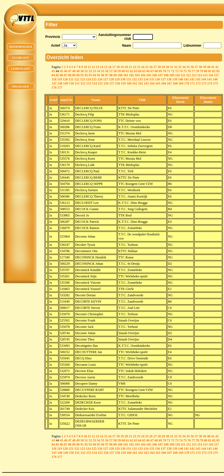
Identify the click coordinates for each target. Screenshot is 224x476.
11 (89, 67)
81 (209, 71)
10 (85, 67)
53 (94, 71)
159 (123, 83)
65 (143, 71)
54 (98, 71)
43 (53, 71)
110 (177, 75)
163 (146, 83)
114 (199, 75)
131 (128, 79)
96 (102, 75)
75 (185, 71)
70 (164, 71)
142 (192, 79)
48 (73, 71)
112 (188, 75)
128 (111, 79)
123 (82, 79)
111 (183, 75)
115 (205, 75)
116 (210, 75)
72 (172, 71)
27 (155, 67)
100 (119, 75)
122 (76, 79)
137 (163, 79)
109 (171, 75)
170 (186, 83)
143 (197, 79)
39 (204, 67)
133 (140, 79)
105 (148, 75)
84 (53, 75)
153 (88, 83)
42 (217, 67)
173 (203, 83)
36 (192, 67)
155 (100, 83)
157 (111, 83)
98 (111, 75)
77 (193, 71)
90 (78, 75)
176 (54, 87)
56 (106, 71)
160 (129, 83)
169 (180, 83)
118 (54, 79)
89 (73, 75)
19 (122, 67)
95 (98, 75)
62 (131, 71)
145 (209, 79)
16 (109, 67)
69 (160, 71)
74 (181, 71)
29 (163, 67)
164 (152, 83)
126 (99, 79)
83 (218, 71)
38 (200, 67)
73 (176, 71)
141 (186, 79)
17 (114, 67)
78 (197, 71)
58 (115, 71)
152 (82, 83)
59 (119, 71)
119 (59, 79)
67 (152, 71)
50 (82, 71)
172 (198, 83)
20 (126, 67)
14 (101, 67)
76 (189, 71)
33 (179, 67)
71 (168, 71)
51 (86, 71)
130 (123, 79)
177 (59, 87)
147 (54, 83)
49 (78, 71)
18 (118, 67)
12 (93, 67)
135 (151, 79)
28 (159, 67)
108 (166, 75)
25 (147, 67)
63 (135, 71)
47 (69, 71)
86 (61, 75)
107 (160, 75)
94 (94, 75)
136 (157, 79)
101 (125, 75)
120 (65, 79)
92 (86, 75)
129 (117, 79)
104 (143, 75)
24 (142, 67)
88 (69, 75)
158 (117, 83)
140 (180, 79)
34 (184, 67)
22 (134, 67)
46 (65, 71)
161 (134, 83)
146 (215, 79)
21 (130, 67)
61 (127, 71)
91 (82, 75)
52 (90, 71)
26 (151, 67)
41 (212, 67)
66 (148, 71)
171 (192, 83)
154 (94, 83)
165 (157, 83)
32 (175, 67)
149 (65, 83)
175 (215, 83)
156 (105, 83)
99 (115, 75)
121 (71, 79)
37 (196, 67)
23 (138, 67)
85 (57, 75)
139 (174, 79)
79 (201, 71)
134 (146, 79)
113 (194, 75)
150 (71, 83)
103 (137, 75)
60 (123, 71)
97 (106, 75)
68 (156, 71)
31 (171, 67)
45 (61, 71)
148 (59, 83)
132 (134, 79)
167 (169, 83)
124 (88, 79)
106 (154, 75)
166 (163, 83)
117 (216, 75)
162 (140, 83)
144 (203, 79)
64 (139, 71)
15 (105, 67)
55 (102, 71)
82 (213, 71)
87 (65, 75)
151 (77, 83)
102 (131, 75)
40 (208, 67)
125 (94, 79)
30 (167, 67)
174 (209, 83)
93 (90, 75)
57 (111, 71)
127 (105, 79)
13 (97, 67)
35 (188, 67)
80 (205, 71)
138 (169, 79)
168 (175, 83)
